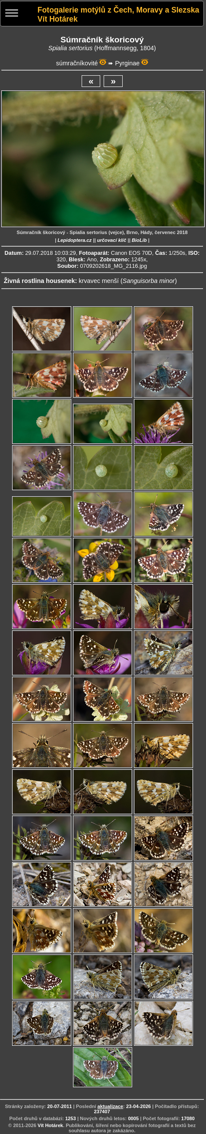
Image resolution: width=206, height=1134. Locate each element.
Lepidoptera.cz (74, 240)
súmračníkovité (77, 63)
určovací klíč (112, 240)
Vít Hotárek (50, 1125)
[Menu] (12, 14)
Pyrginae (127, 63)
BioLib (139, 240)
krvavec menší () (128, 280)
